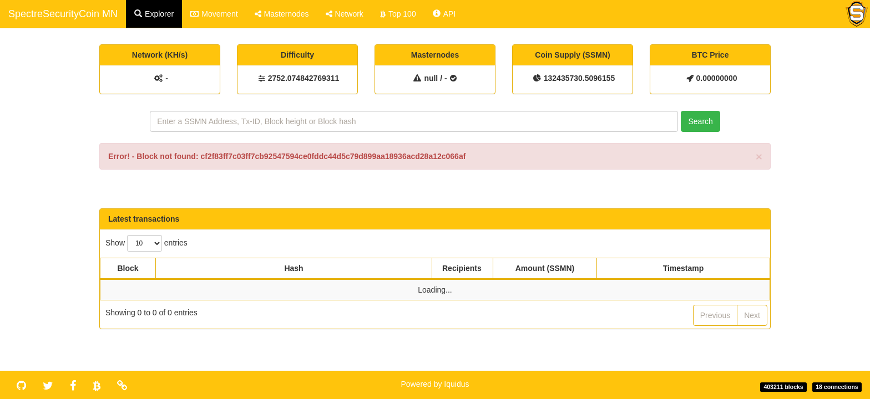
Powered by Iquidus (435, 384)
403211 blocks (783, 386)
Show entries (146, 243)
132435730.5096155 (579, 78)
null (431, 78)
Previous (715, 315)
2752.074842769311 (303, 78)
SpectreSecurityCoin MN (63, 13)
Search (700, 121)
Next (752, 315)
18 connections (837, 386)
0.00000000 (716, 78)
